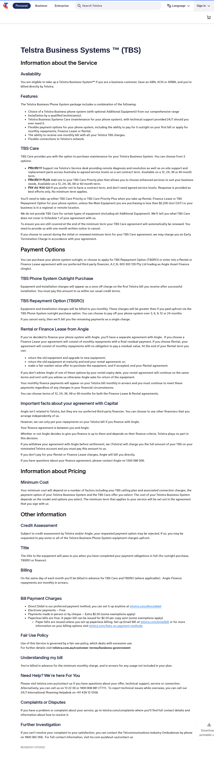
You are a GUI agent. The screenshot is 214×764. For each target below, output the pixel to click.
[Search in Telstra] (118, 5)
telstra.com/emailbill (154, 622)
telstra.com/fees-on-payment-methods (116, 626)
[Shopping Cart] (208, 17)
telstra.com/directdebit (145, 606)
